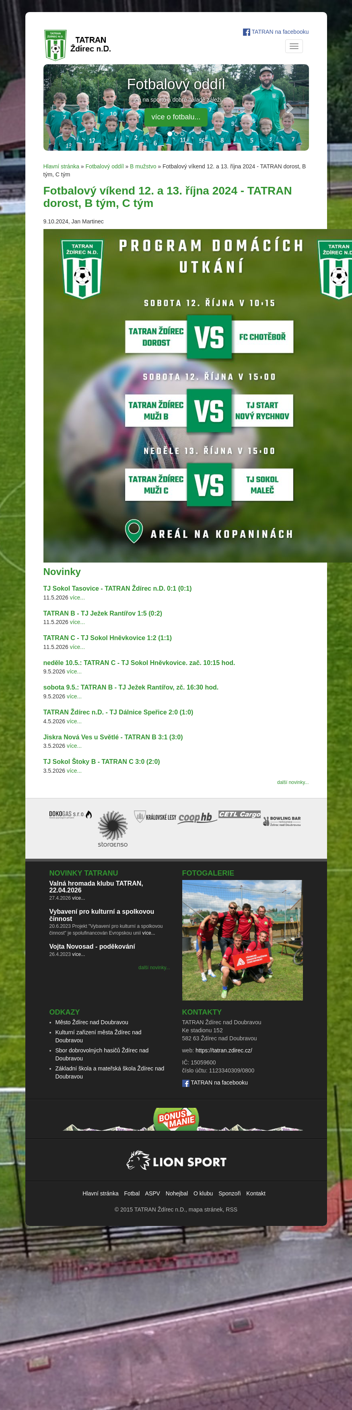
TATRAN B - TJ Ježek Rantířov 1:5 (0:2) (102, 613)
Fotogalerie (208, 873)
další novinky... (293, 782)
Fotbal (132, 1193)
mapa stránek (206, 1209)
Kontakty (202, 1012)
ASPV (152, 1193)
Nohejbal (177, 1193)
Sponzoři (229, 1193)
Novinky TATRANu (83, 873)
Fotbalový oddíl (105, 166)
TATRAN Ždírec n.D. (159, 1209)
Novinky (62, 571)
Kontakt (255, 1193)
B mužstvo (143, 166)
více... (77, 597)
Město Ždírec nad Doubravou (92, 1022)
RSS (231, 1209)
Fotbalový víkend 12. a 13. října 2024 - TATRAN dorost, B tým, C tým (167, 196)
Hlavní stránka (61, 166)
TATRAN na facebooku (280, 32)
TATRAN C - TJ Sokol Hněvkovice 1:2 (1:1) (107, 637)
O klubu (203, 1193)
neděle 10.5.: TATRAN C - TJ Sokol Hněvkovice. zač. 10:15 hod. (139, 662)
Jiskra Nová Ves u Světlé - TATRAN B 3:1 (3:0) (113, 737)
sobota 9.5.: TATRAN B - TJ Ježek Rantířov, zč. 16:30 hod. (131, 687)
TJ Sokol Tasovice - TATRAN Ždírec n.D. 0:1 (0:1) (117, 588)
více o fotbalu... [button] (175, 117)
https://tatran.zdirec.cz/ (224, 1050)
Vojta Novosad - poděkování (92, 946)
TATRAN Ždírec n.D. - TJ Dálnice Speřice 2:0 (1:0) (118, 712)
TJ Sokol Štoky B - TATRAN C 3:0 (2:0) (101, 761)
